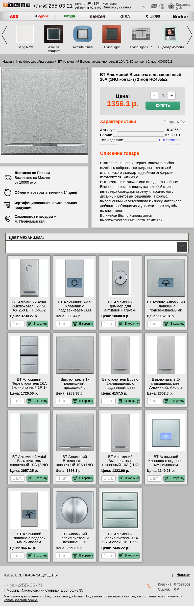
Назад (7, 61)
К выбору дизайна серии (35, 61)
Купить (163, 106)
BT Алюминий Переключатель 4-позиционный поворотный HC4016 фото (74, 542)
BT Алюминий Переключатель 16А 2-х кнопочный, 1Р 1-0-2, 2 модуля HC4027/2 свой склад (120, 542)
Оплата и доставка (117, 7)
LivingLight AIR (141, 47)
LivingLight (111, 47)
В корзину (37, 324)
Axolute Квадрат (53, 49)
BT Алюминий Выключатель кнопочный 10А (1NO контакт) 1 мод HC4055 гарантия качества (120, 467)
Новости (183, 575)
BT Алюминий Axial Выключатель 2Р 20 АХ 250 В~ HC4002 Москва (29, 308)
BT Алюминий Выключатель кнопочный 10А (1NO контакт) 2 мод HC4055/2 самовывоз (74, 465)
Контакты (110, 3)
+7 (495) (53, 6)
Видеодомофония (170, 47)
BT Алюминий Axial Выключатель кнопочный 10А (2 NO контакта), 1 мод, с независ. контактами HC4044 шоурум (29, 467)
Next (190, 35)
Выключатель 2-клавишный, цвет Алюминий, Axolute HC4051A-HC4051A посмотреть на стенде (166, 389)
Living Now (25, 47)
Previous (4, 35)
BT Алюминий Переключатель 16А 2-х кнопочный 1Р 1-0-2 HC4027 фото (29, 385)
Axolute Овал (83, 47)
